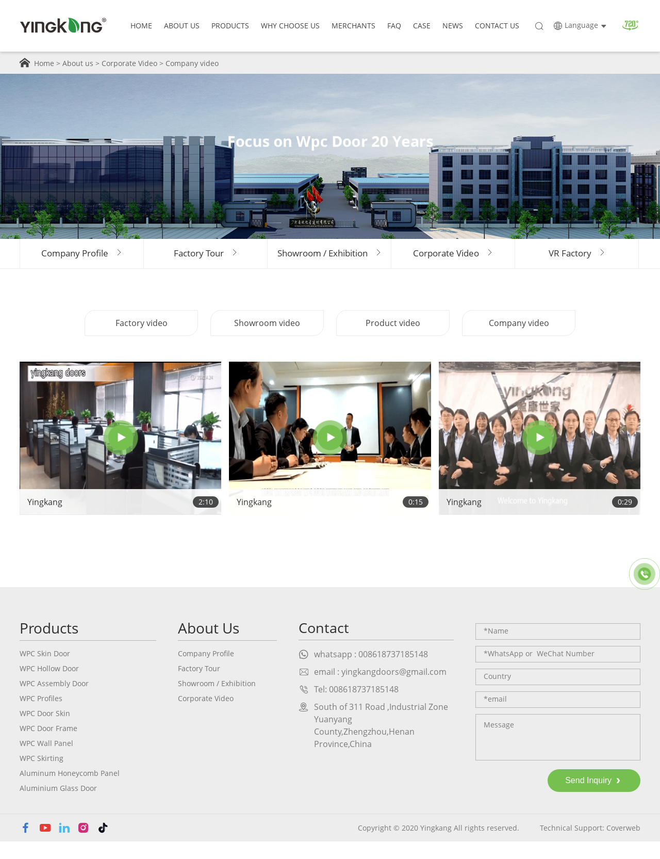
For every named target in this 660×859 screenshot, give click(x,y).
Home (141, 25)
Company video (192, 63)
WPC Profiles (41, 715)
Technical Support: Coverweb (590, 845)
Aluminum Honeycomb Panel (70, 790)
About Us (182, 25)
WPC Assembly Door (54, 700)
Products (230, 25)
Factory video (142, 340)
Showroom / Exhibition (217, 700)
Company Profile (206, 670)
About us (77, 63)
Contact (325, 645)
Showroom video (267, 340)
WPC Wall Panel (46, 760)
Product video (393, 340)
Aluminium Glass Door (58, 805)
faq (394, 25)
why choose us (290, 25)
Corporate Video (129, 63)
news (452, 25)
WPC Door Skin (45, 730)
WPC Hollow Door (49, 685)
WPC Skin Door (45, 670)
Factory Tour (199, 685)
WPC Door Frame (48, 745)
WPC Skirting (41, 775)
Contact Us (497, 25)
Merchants (353, 25)
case (422, 25)
